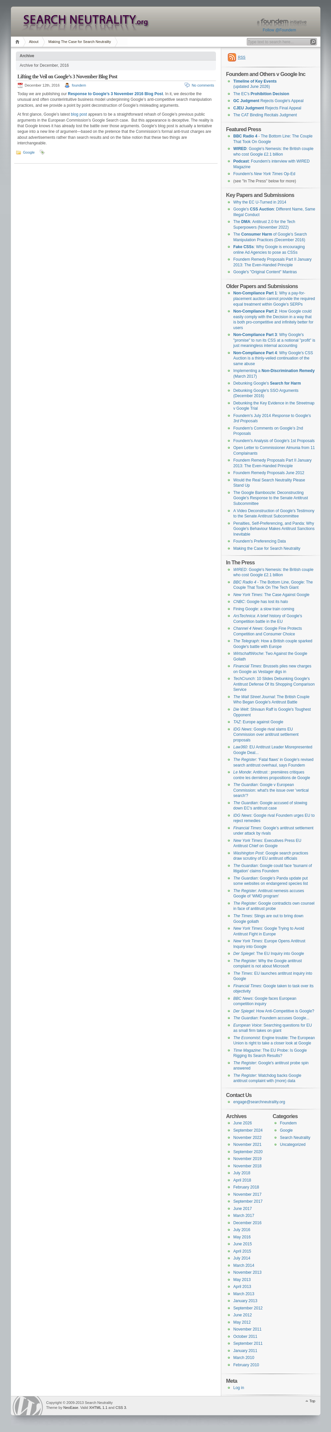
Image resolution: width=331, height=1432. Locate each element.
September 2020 (248, 1151)
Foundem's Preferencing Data (259, 541)
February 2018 (246, 1187)
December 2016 (247, 1223)
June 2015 (242, 1244)
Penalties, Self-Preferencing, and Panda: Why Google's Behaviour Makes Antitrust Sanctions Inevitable (274, 529)
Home (18, 42)
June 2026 (242, 1123)
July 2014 (241, 1258)
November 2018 (247, 1166)
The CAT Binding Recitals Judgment (265, 115)
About (34, 42)
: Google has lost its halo (260, 601)
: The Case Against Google (271, 594)
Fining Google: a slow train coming (263, 609)
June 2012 (242, 1315)
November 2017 (247, 1194)
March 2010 (243, 1357)
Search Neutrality (295, 1137)
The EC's (261, 94)
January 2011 (245, 1350)
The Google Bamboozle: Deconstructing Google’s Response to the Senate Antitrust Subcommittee (270, 498)
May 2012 (242, 1322)
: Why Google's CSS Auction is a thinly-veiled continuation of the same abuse (273, 358)
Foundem (288, 1123)
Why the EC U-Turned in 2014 (259, 202)
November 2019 (247, 1158)
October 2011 (245, 1336)
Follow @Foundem (279, 30)
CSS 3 (120, 1408)
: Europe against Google (258, 722)
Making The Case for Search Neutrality (79, 42)
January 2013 (245, 1301)
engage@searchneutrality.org (259, 1102)
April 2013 (242, 1286)
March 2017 (243, 1215)
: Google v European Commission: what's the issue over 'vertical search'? (271, 790)
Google (29, 152)
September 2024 (248, 1130)
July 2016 (241, 1229)
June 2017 (242, 1208)
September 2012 (248, 1308)
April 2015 (242, 1251)
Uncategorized (293, 1144)
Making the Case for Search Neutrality (267, 548)
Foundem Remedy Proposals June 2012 (269, 473)
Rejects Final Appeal (267, 108)
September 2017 (248, 1201)
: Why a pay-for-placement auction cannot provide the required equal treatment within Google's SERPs (274, 298)
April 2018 (242, 1180)
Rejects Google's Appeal (268, 100)
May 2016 (242, 1237)
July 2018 (241, 1173)
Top (312, 1401)
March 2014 (243, 1265)
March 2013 (243, 1294)
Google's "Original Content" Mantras (265, 272)
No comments (203, 85)
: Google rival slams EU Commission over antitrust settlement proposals (266, 734)
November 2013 (247, 1272)
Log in (238, 1387)
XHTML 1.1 (98, 1408)
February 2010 (246, 1365)
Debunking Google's (267, 383)
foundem (79, 85)
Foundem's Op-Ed (264, 173)
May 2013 (242, 1279)
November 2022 (247, 1137)
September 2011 (248, 1343)
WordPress (28, 1405)
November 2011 (247, 1329)
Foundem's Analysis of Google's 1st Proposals (274, 440)
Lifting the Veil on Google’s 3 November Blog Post (67, 76)
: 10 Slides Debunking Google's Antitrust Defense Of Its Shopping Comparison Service (274, 684)
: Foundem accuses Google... (271, 1018)
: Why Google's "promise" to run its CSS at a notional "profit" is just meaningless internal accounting (274, 340)
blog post (79, 114)
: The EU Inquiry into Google (268, 953)
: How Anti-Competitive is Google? (273, 1011)
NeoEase (70, 1408)
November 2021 (247, 1144)
